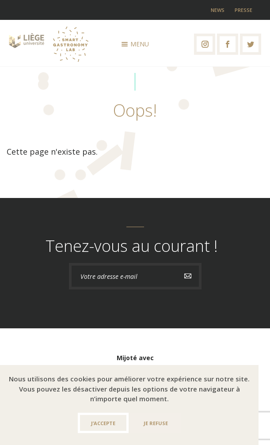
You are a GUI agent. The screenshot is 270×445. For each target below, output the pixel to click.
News (217, 10)
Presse (243, 10)
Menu (135, 44)
